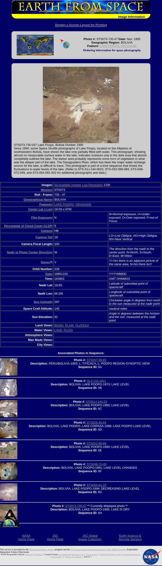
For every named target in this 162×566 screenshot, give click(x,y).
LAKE (58, 330)
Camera (46, 231)
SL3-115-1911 (96, 381)
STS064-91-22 (96, 485)
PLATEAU (82, 325)
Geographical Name (38, 199)
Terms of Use (91, 554)
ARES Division (118, 549)
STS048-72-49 (96, 464)
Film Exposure (41, 217)
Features (45, 204)
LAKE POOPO (109, 46)
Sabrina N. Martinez (33, 554)
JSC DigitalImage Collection (89, 537)
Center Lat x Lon (40, 209)
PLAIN (69, 325)
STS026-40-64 (96, 422)
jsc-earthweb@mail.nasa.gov (71, 554)
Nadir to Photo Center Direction (29, 252)
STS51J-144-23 (96, 401)
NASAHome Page (26, 537)
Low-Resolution (92, 185)
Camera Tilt (44, 237)
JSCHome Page (55, 537)
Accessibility (56, 557)
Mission (46, 190)
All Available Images (67, 185)
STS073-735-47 (76, 506)
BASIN (58, 325)
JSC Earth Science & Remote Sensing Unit (90, 549)
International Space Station (41, 549)
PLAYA (68, 330)
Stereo (45, 262)
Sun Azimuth (43, 302)
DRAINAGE (129, 46)
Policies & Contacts (73, 557)
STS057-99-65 (96, 360)
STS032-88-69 (96, 443)
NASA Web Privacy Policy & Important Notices (120, 554)
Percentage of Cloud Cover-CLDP (28, 226)
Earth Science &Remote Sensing (130, 537)
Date (48, 274)
